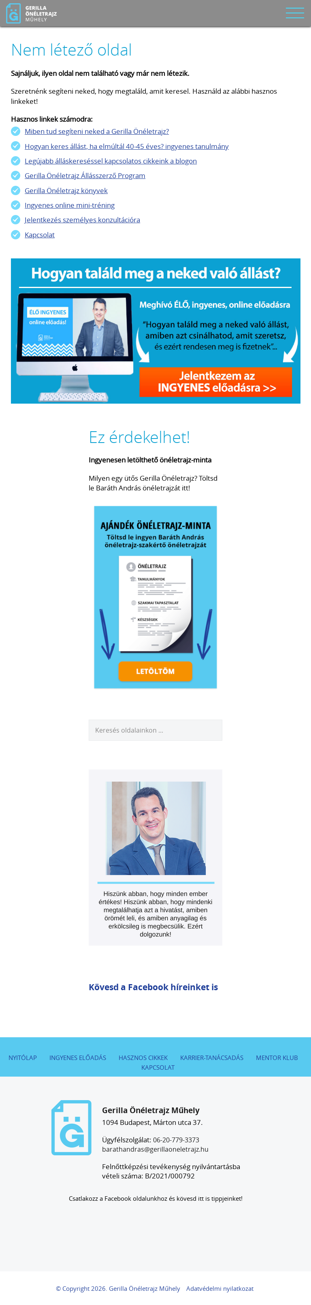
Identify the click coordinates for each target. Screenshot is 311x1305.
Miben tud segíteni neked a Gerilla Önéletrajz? (97, 131)
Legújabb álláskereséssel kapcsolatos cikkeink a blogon (111, 161)
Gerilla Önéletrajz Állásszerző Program (85, 175)
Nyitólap (23, 1058)
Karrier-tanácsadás (211, 1058)
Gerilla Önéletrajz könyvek (66, 190)
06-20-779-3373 (176, 1139)
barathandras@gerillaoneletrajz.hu (155, 1149)
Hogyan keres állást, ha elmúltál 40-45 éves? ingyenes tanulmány (127, 146)
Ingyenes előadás (77, 1058)
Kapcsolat (40, 234)
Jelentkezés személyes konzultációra (82, 219)
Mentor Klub (277, 1058)
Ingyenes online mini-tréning (70, 205)
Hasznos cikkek (143, 1058)
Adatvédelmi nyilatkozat (219, 1288)
